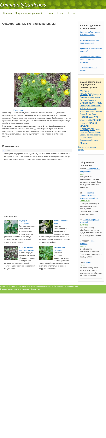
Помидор (86, 94)
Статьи (50, 13)
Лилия (88, 114)
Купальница (18, 110)
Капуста (97, 94)
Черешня (83, 123)
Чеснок (94, 140)
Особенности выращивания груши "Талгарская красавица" (90, 59)
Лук (93, 103)
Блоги (60, 13)
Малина (85, 91)
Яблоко (84, 108)
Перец (83, 117)
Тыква (94, 114)
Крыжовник (96, 106)
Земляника (94, 119)
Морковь (84, 143)
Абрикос (97, 132)
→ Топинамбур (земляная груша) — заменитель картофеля (89, 195)
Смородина (85, 106)
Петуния (83, 138)
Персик (97, 97)
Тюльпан (92, 109)
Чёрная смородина (93, 135)
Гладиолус (92, 100)
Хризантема (84, 111)
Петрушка (83, 100)
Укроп (82, 265)
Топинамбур (84, 201)
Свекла (82, 135)
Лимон (82, 174)
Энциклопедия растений (29, 13)
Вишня (82, 114)
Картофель (87, 129)
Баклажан (83, 132)
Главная (7, 13)
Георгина (98, 111)
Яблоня (92, 122)
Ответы (71, 13)
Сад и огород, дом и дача (20, 286)
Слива (91, 97)
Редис (91, 132)
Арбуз (98, 129)
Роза (99, 102)
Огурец (84, 125)
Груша (92, 111)
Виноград (84, 97)
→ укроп (87, 262)
